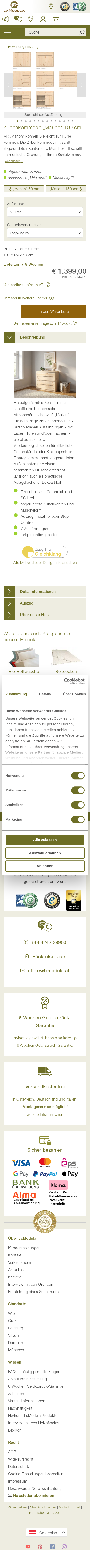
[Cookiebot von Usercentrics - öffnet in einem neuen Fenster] (64, 681)
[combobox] (55, 32)
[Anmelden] (43, 19)
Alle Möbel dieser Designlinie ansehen (45, 562)
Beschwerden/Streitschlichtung (35, 1488)
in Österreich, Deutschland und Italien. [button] (45, 1107)
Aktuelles (16, 1270)
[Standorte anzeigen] (30, 19)
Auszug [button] (26, 603)
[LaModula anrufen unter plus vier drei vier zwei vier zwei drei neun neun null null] (5, 19)
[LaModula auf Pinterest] (40, 1547)
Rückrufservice (45, 956)
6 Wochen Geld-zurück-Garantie (36, 1386)
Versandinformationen (26, 1401)
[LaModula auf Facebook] (52, 1547)
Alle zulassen (45, 840)
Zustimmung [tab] (16, 694)
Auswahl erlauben (45, 853)
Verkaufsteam (19, 1262)
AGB (12, 1452)
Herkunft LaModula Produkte (32, 1415)
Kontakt (15, 1255)
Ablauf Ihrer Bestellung (27, 1379)
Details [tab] (45, 694)
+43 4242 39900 (45, 942)
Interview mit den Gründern (31, 1284)
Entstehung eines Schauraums (34, 1292)
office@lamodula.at (44, 970)
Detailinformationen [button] (38, 591)
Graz (12, 1321)
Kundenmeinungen (24, 1248)
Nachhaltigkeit (20, 1408)
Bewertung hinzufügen (25, 47)
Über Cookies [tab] (74, 694)
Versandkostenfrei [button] (45, 1086)
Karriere (14, 1277)
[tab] (45, 337)
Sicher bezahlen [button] (45, 1150)
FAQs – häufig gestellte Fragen (34, 1371)
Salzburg (15, 1328)
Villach (13, 1335)
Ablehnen (45, 866)
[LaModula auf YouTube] (28, 1547)
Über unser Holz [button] (34, 615)
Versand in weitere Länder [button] (25, 298)
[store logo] (14, 7)
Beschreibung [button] (32, 337)
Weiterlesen (12, 161)
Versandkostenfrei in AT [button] (23, 285)
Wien (12, 1313)
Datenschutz (19, 1466)
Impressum (17, 1481)
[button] (50, 6)
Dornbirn (15, 1342)
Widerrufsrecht (20, 1459)
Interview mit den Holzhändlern (34, 1423)
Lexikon (15, 1430)
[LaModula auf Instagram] (64, 1547)
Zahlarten (16, 1393)
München (16, 1350)
